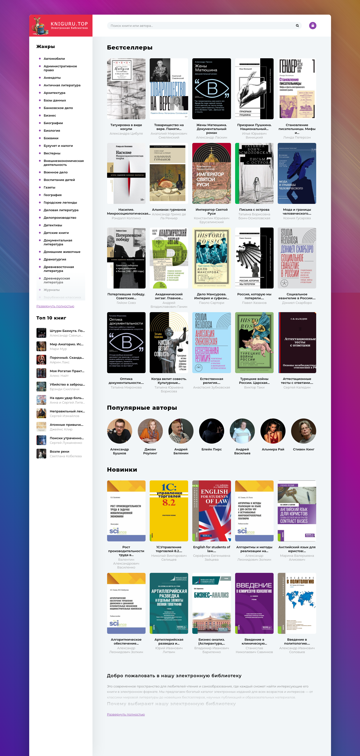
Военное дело (56, 172)
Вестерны (52, 153)
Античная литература (62, 85)
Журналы (52, 290)
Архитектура (54, 93)
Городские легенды (60, 202)
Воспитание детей (59, 180)
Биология (52, 130)
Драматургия (55, 259)
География (53, 195)
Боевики (51, 138)
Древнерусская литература (57, 280)
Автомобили (54, 58)
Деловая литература (61, 210)
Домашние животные (62, 252)
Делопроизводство (60, 217)
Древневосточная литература (59, 269)
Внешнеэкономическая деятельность (64, 163)
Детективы (53, 225)
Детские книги (56, 233)
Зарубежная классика (62, 297)
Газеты (49, 187)
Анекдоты (52, 78)
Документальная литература (58, 242)
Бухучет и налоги (58, 146)
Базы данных (55, 100)
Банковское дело (58, 108)
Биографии (53, 123)
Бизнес (50, 115)
